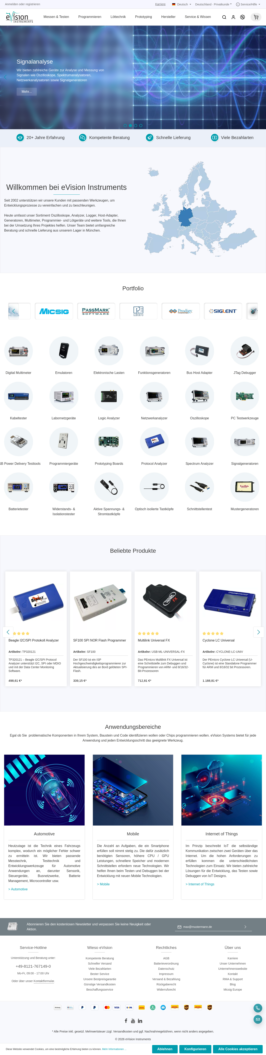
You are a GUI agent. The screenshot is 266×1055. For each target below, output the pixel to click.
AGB (166, 958)
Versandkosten (123, 1031)
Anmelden (11, 4)
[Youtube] (133, 1022)
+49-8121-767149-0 (33, 966)
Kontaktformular (44, 981)
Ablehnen (164, 1049)
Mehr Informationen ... (114, 1049)
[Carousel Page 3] (135, 125)
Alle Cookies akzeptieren (237, 1049)
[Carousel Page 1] (125, 125)
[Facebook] (126, 1022)
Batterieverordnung (166, 963)
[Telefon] (258, 1008)
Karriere (160, 4)
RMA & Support (233, 979)
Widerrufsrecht (166, 989)
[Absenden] (245, 927)
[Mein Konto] (233, 17)
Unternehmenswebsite (232, 968)
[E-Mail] (258, 1019)
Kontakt (233, 974)
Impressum (166, 974)
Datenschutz (166, 968)
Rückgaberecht (166, 984)
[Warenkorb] (256, 17)
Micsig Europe (233, 989)
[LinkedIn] (140, 1022)
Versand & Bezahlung (166, 979)
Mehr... (27, 91)
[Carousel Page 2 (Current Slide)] (130, 125)
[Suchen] (224, 17)
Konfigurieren (195, 1049)
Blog (233, 984)
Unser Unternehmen (233, 963)
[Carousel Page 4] (140, 125)
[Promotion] (242, 17)
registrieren (33, 4)
